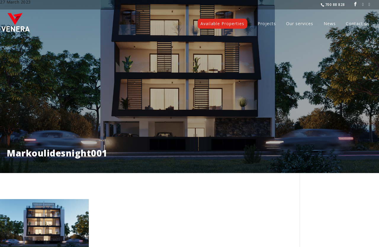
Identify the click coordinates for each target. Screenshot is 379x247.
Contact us (358, 24)
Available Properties (222, 23)
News (330, 24)
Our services (299, 24)
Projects (267, 24)
